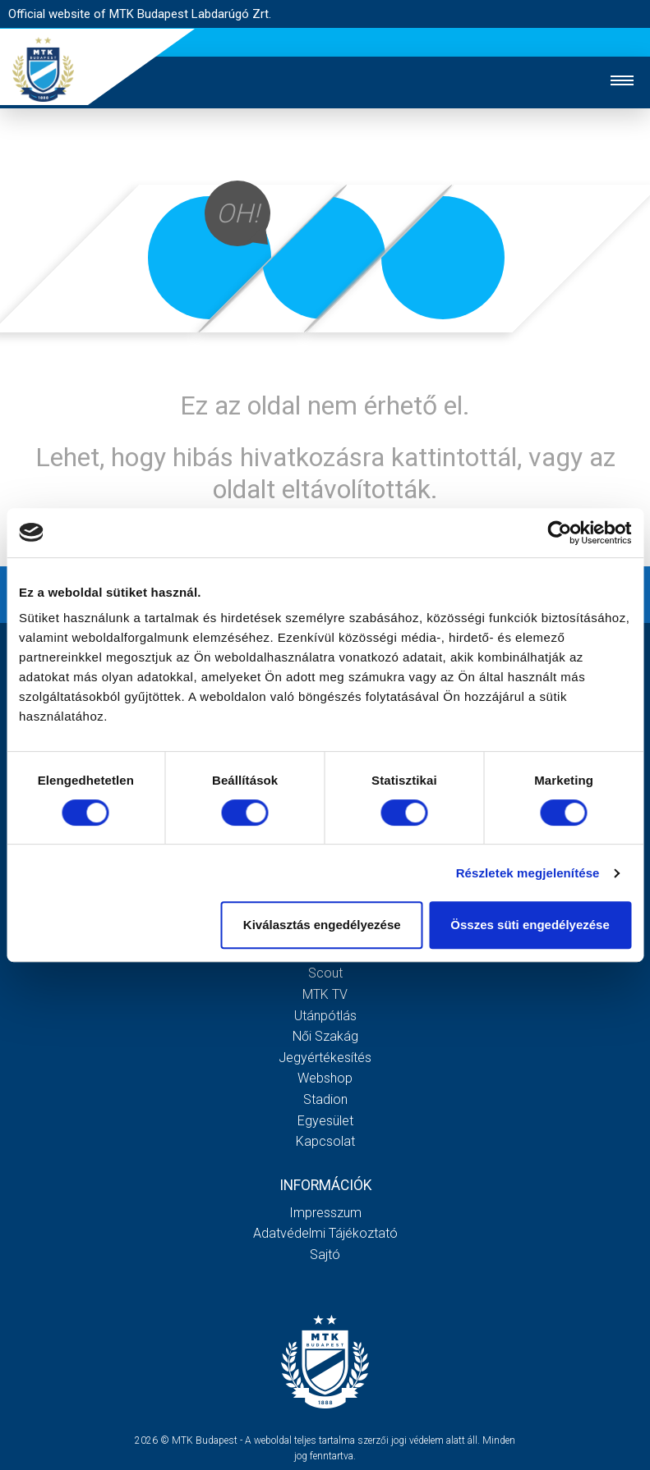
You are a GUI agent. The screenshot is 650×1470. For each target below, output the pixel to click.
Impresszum (325, 1212)
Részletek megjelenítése (528, 873)
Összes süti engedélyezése (529, 925)
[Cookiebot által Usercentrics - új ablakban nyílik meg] (559, 532)
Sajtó (325, 1254)
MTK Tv (325, 994)
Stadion (325, 1099)
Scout (325, 973)
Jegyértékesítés (325, 1057)
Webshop (325, 1078)
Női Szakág (325, 1036)
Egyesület (325, 1121)
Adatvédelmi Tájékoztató (325, 1233)
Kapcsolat (325, 1141)
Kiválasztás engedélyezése (322, 925)
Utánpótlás (325, 1016)
